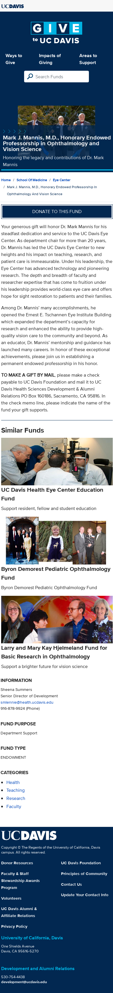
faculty (13, 806)
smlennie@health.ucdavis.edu (27, 702)
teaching (15, 790)
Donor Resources (17, 863)
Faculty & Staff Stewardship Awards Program (20, 880)
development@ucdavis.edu (24, 982)
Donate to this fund (57, 211)
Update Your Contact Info (84, 895)
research (15, 798)
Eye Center (61, 179)
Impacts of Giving (50, 59)
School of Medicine (32, 179)
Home (6, 179)
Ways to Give (14, 59)
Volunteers (11, 898)
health (13, 782)
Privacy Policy (14, 926)
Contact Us (71, 884)
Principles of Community (84, 873)
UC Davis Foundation (81, 863)
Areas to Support (88, 59)
